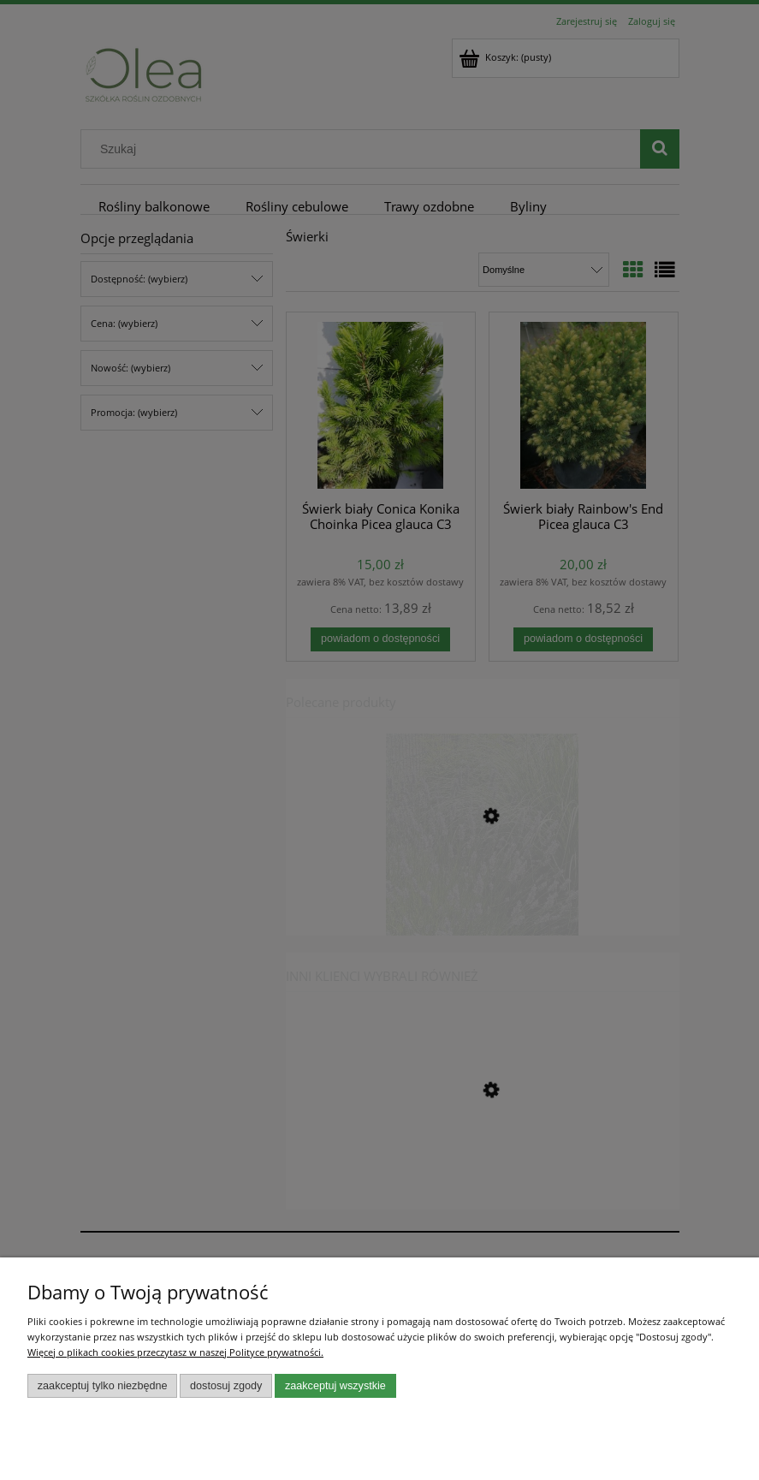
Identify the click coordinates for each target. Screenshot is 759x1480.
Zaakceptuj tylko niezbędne (103, 1386)
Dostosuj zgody (226, 1386)
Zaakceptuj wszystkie (335, 1386)
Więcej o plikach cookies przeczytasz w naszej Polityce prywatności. (175, 1352)
